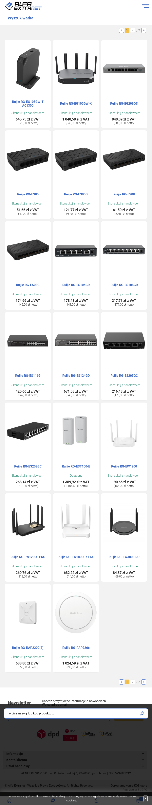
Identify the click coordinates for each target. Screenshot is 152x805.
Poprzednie (121, 30)
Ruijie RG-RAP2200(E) (28, 648)
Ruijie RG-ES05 (28, 194)
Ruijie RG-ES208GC (28, 466)
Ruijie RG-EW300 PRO (124, 557)
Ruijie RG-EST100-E (76, 466)
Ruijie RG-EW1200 (124, 466)
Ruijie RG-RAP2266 (76, 648)
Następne (143, 30)
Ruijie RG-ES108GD (124, 285)
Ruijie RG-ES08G (28, 285)
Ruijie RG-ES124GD (76, 376)
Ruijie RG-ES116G (28, 376)
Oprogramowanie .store (129, 785)
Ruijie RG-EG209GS (124, 103)
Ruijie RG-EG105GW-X (76, 103)
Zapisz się (129, 716)
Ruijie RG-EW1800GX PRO (76, 557)
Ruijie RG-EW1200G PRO (27, 557)
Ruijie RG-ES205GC (124, 376)
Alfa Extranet (28, 6)
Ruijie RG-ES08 (124, 194)
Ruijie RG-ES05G (76, 194)
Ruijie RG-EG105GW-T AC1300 (28, 103)
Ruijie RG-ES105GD (76, 285)
